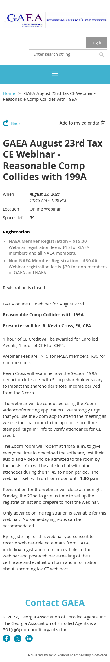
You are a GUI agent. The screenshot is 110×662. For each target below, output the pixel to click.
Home (9, 93)
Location (11, 209)
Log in (97, 42)
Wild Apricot (59, 655)
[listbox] (83, 123)
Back (16, 123)
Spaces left (13, 217)
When (8, 194)
